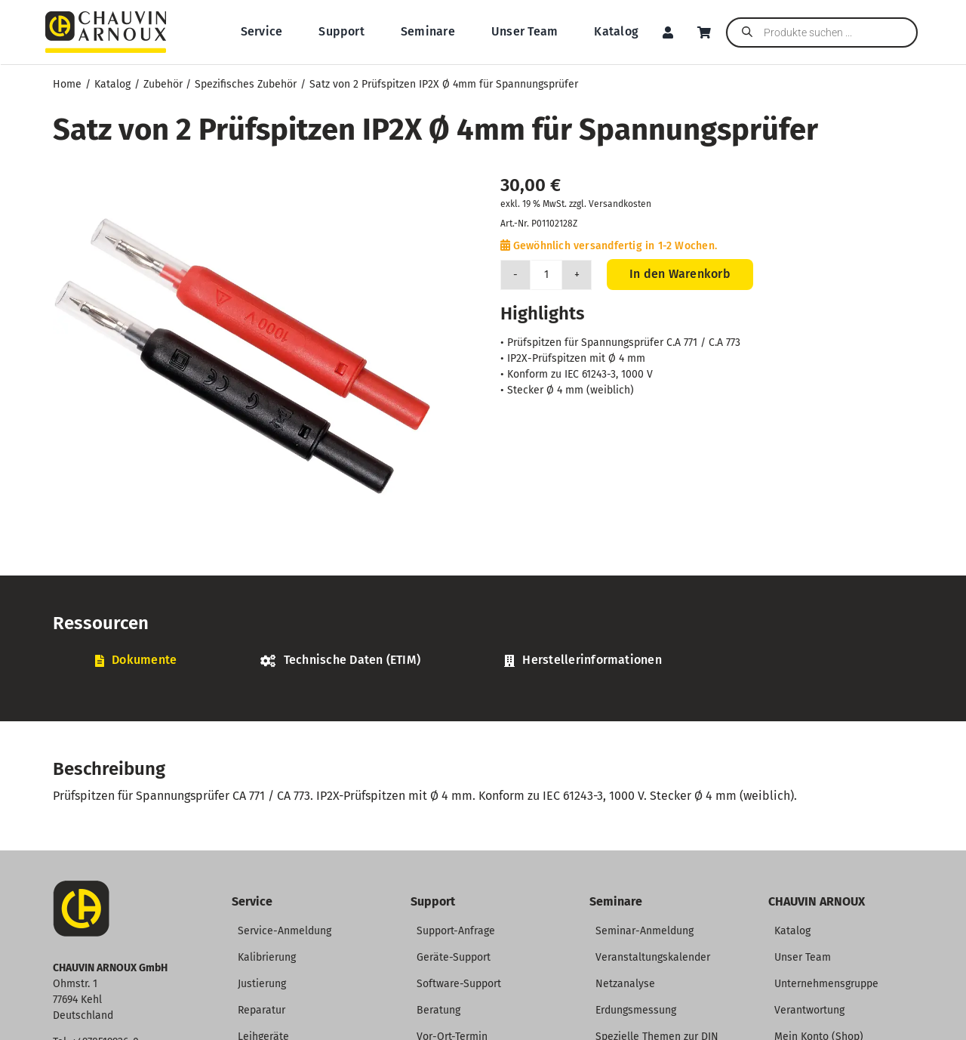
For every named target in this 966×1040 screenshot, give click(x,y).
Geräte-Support (454, 957)
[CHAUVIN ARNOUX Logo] (105, 17)
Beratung (438, 1010)
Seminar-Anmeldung (644, 930)
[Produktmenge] (546, 275)
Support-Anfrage (456, 930)
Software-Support (459, 983)
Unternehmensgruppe (826, 983)
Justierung (262, 983)
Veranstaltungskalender (652, 957)
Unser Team (802, 957)
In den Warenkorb (680, 274)
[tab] (136, 660)
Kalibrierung (267, 957)
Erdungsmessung (635, 1010)
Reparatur (261, 1010)
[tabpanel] (483, 685)
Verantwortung (809, 1010)
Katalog (792, 930)
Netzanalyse (625, 983)
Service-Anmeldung (284, 930)
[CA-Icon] (81, 886)
